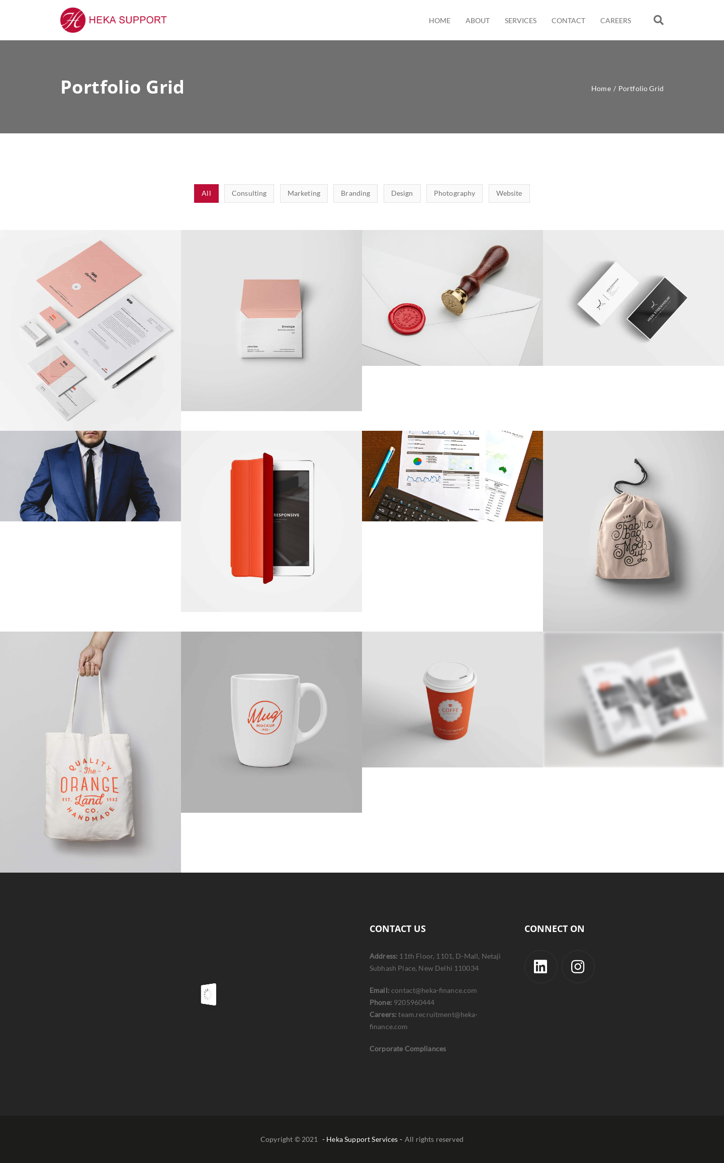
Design (402, 193)
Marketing (304, 193)
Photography (455, 193)
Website (509, 193)
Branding (355, 193)
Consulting (249, 193)
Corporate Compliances (408, 1048)
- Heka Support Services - (362, 1139)
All (206, 193)
